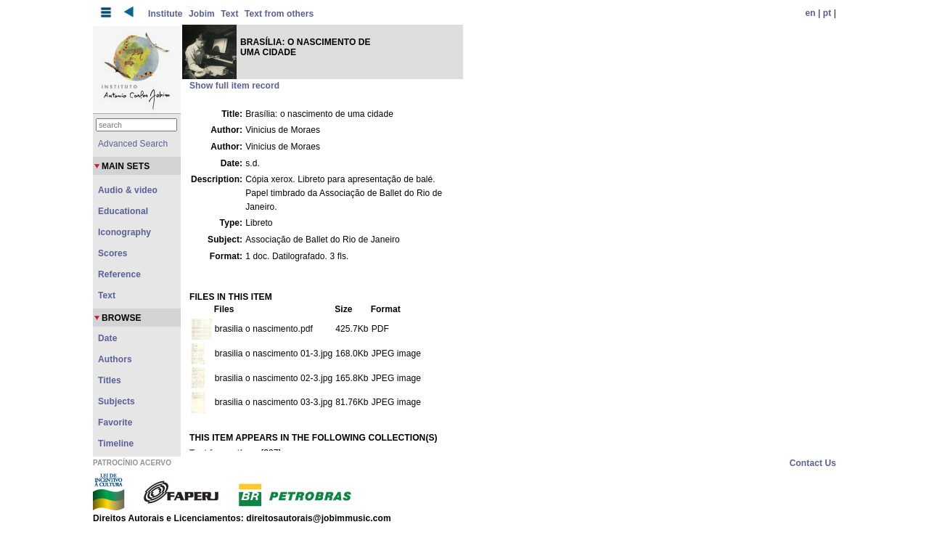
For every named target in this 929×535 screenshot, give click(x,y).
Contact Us (813, 463)
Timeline (116, 443)
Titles (109, 380)
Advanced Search (133, 144)
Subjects (116, 401)
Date (107, 338)
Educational (123, 211)
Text (229, 14)
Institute (165, 14)
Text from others (279, 14)
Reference (119, 274)
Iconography (124, 232)
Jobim (202, 14)
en (811, 13)
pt (827, 13)
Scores (113, 253)
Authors (115, 359)
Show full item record (234, 86)
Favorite (115, 422)
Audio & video (127, 190)
